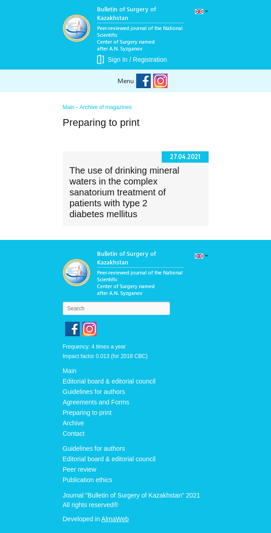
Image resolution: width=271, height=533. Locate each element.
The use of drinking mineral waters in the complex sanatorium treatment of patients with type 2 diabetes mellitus (124, 192)
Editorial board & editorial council (109, 381)
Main (69, 107)
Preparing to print (87, 412)
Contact (74, 433)
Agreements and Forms (96, 402)
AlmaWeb (114, 519)
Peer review (80, 469)
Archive (73, 423)
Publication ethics (87, 479)
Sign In (118, 59)
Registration (150, 59)
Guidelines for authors (94, 391)
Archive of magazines (106, 107)
